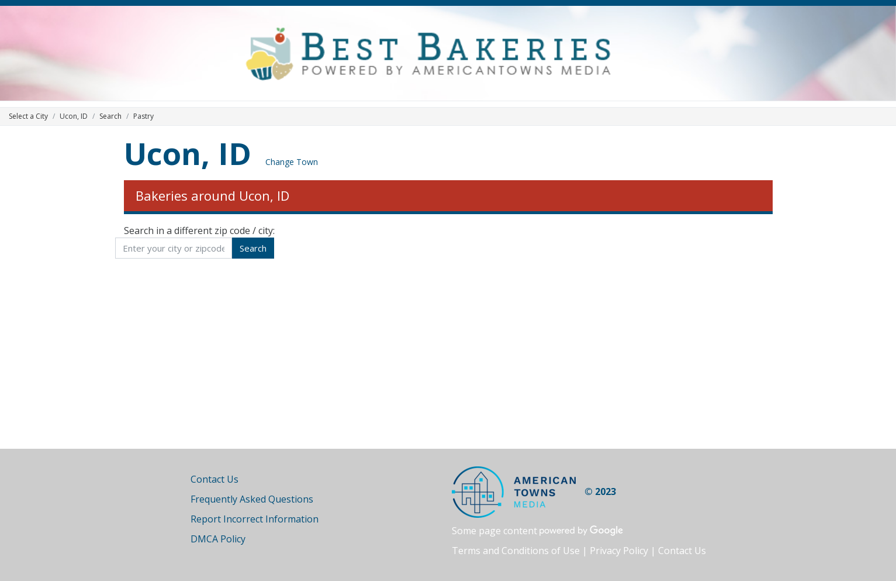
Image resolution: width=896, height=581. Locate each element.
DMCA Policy (218, 538)
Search (110, 116)
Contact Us (214, 479)
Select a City (28, 116)
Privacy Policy (619, 550)
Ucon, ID (187, 153)
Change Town (291, 161)
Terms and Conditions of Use (516, 550)
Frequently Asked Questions (252, 499)
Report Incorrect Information (255, 519)
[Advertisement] (448, 349)
